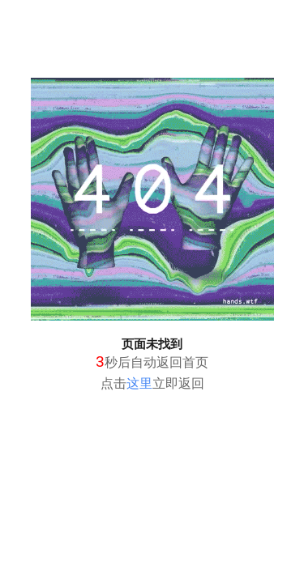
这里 (139, 383)
